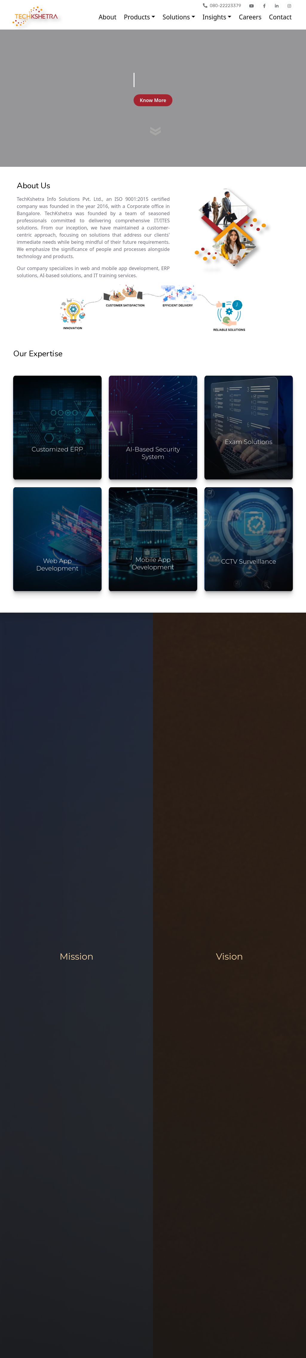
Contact (280, 17)
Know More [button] (153, 100)
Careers (250, 17)
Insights (214, 17)
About (108, 17)
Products (137, 17)
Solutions (176, 17)
